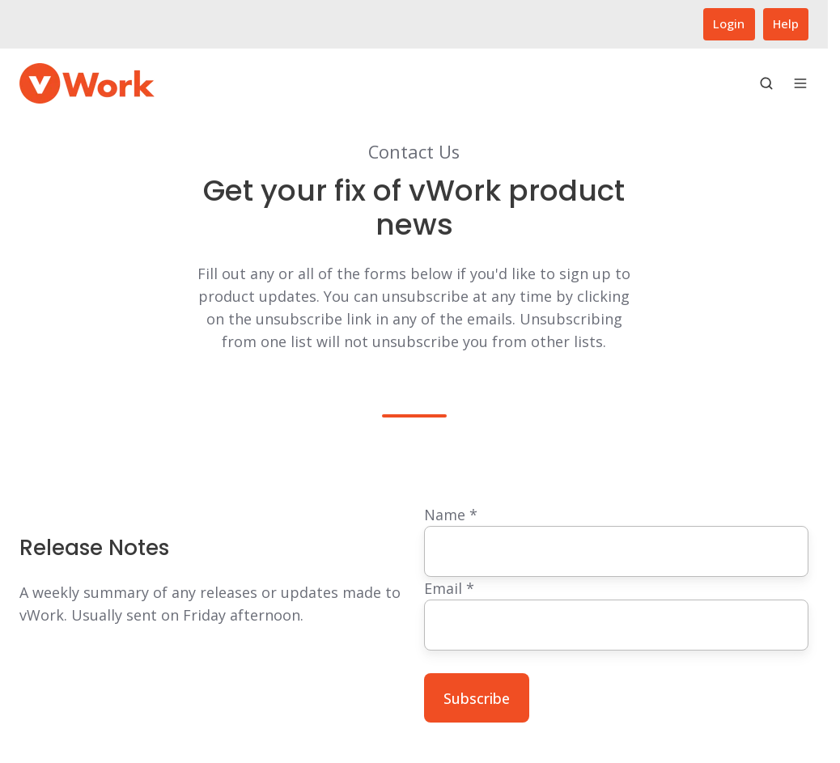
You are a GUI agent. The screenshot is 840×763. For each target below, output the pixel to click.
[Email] (616, 625)
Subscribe (476, 698)
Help (786, 23)
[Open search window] (766, 83)
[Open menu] (800, 83)
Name (450, 514)
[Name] (616, 551)
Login (729, 23)
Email (449, 588)
